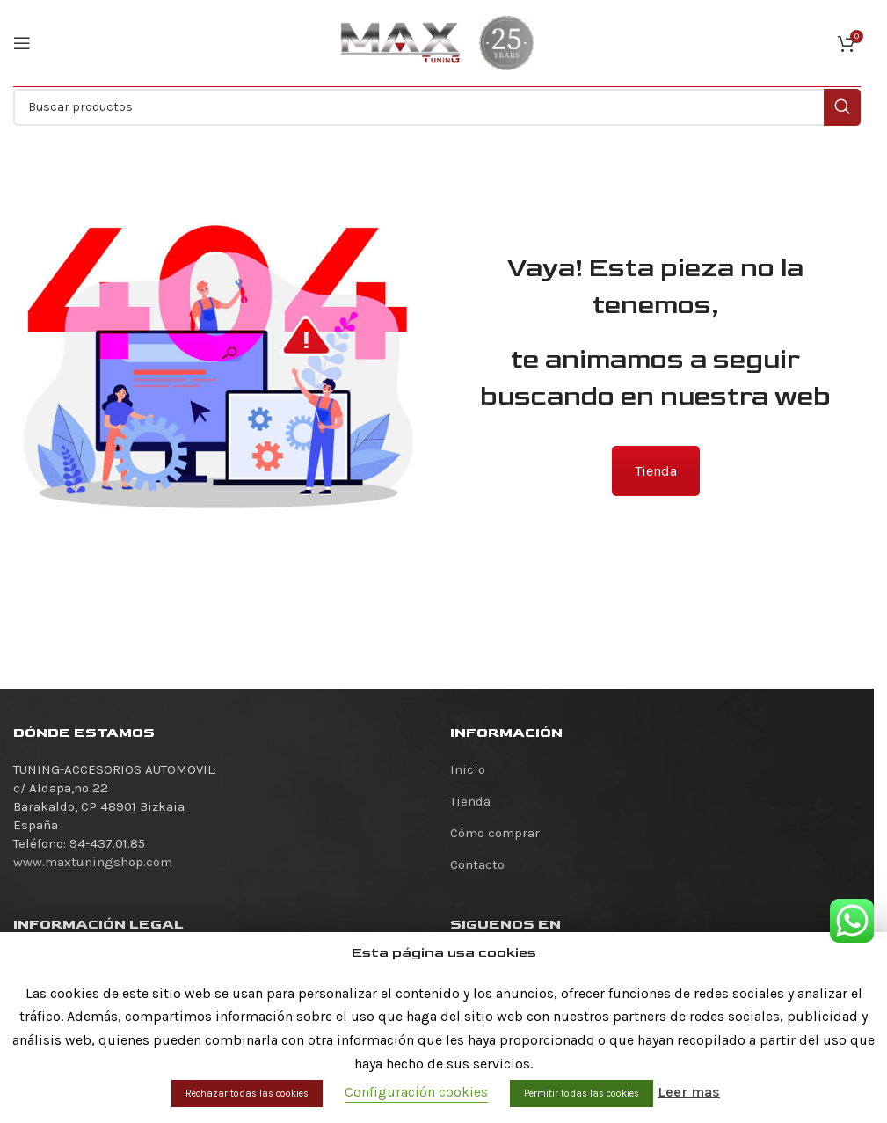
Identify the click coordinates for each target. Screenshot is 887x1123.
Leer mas (689, 1091)
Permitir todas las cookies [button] (581, 1093)
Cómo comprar (495, 833)
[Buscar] (437, 107)
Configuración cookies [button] (416, 1091)
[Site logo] (401, 42)
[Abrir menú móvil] (22, 43)
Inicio (467, 769)
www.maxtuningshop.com (92, 862)
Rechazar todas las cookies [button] (247, 1093)
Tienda (656, 471)
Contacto (477, 864)
